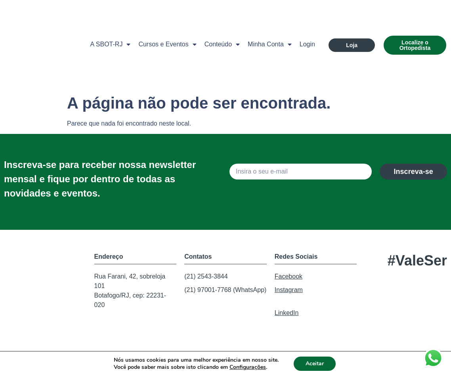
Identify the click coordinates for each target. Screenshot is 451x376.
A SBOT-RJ (110, 44)
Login (307, 44)
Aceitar (315, 363)
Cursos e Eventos (167, 44)
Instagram (289, 289)
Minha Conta (270, 44)
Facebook (288, 276)
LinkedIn (287, 312)
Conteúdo (222, 44)
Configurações (247, 367)
